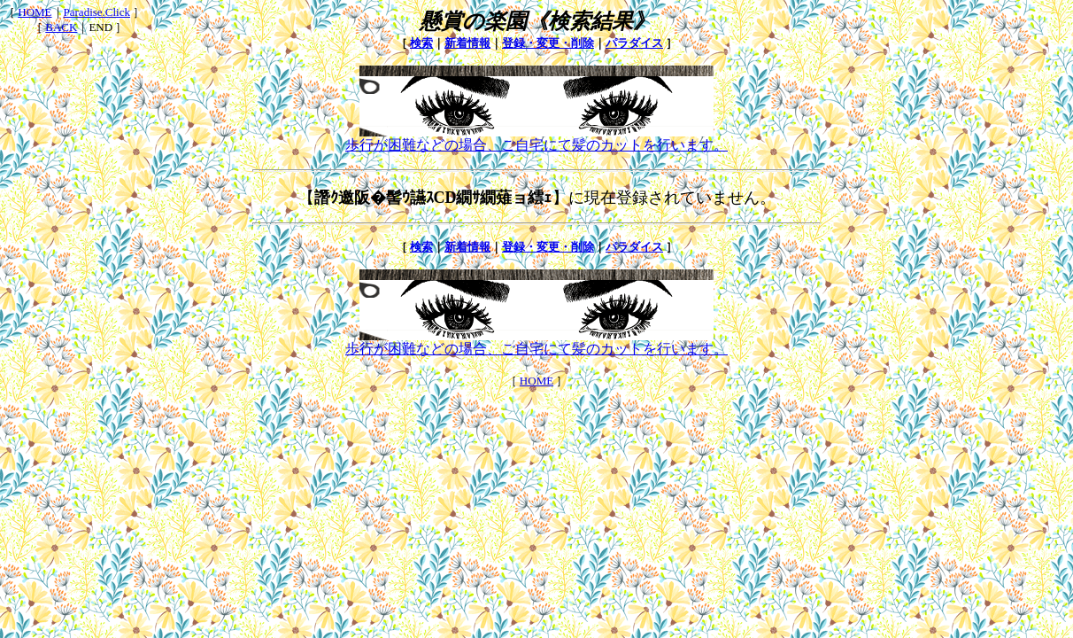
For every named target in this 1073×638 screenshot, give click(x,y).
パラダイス (634, 43)
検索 (421, 43)
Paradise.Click (97, 12)
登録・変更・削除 (548, 43)
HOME (34, 12)
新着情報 (467, 43)
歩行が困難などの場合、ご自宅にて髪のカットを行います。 (536, 138)
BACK (61, 27)
